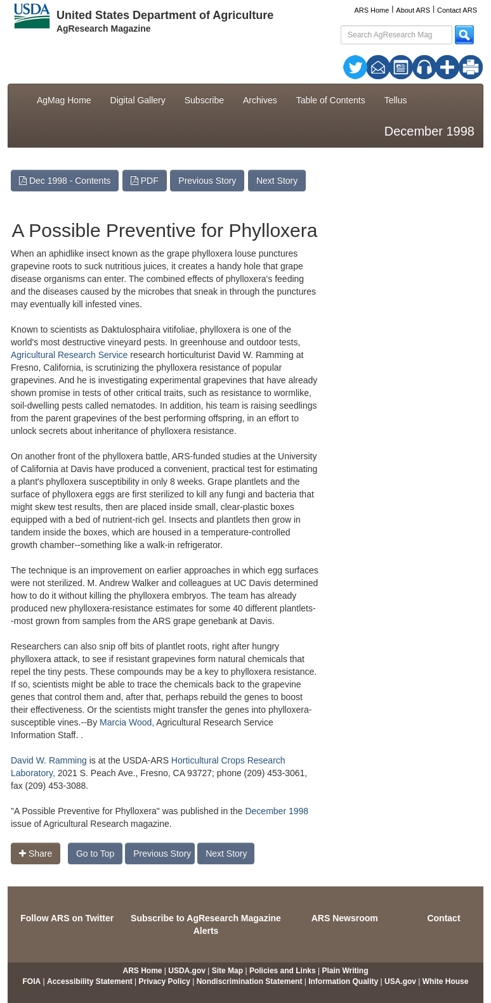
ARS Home (371, 10)
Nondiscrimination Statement (250, 981)
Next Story (277, 181)
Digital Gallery (138, 100)
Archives (260, 100)
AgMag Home (64, 100)
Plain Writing (345, 970)
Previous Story (207, 181)
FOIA (32, 981)
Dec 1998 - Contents (64, 181)
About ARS (413, 10)
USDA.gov (187, 970)
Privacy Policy (164, 981)
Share (35, 853)
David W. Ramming (50, 760)
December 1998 (276, 811)
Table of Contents (330, 100)
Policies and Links (282, 970)
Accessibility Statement (90, 981)
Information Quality (343, 981)
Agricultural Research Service (69, 355)
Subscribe (204, 100)
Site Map (227, 970)
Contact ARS (457, 10)
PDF (145, 181)
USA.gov (400, 981)
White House (445, 981)
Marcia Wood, (127, 722)
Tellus (395, 100)
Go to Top (95, 853)
